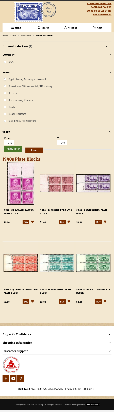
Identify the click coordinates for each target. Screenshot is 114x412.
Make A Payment (102, 14)
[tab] (57, 98)
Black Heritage (17, 113)
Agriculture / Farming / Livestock (27, 79)
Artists (13, 93)
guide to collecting (99, 10)
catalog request (101, 7)
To (58, 138)
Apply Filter (13, 148)
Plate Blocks (26, 35)
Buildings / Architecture (22, 120)
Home (5, 35)
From (7, 138)
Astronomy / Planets (21, 100)
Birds (12, 107)
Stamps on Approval (99, 3)
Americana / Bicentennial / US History (30, 86)
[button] (32, 222)
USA (14, 35)
